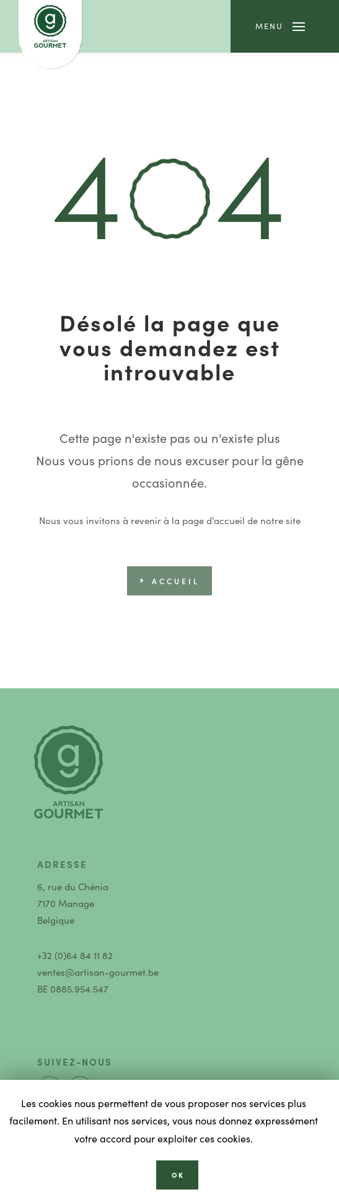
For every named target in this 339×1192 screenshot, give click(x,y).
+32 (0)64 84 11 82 (75, 955)
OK (178, 1175)
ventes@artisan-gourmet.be (98, 972)
